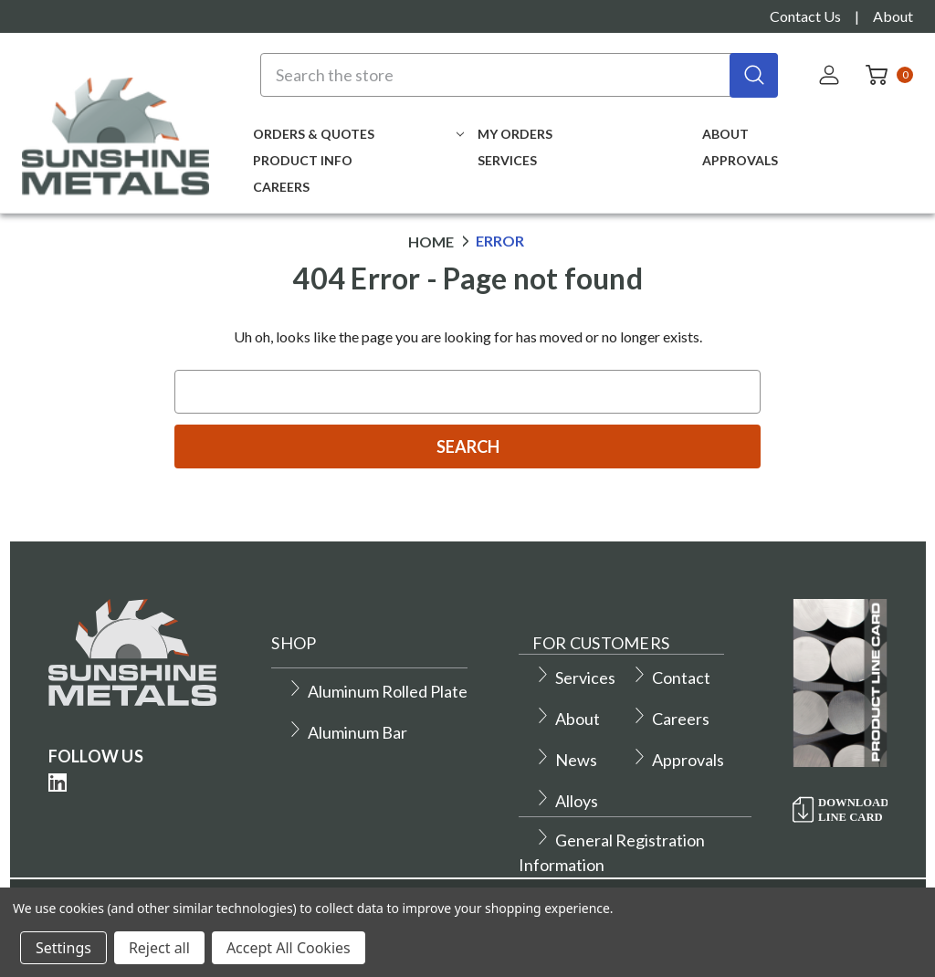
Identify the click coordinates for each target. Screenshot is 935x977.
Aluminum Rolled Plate (377, 691)
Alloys (566, 801)
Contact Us (805, 16)
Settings (63, 948)
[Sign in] (831, 74)
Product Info (302, 160)
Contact (670, 677)
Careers (281, 186)
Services (507, 160)
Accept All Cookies (288, 948)
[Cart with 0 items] (884, 74)
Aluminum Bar (347, 732)
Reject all (159, 948)
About (893, 16)
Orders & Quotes (358, 134)
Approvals (740, 160)
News (565, 760)
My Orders (515, 134)
